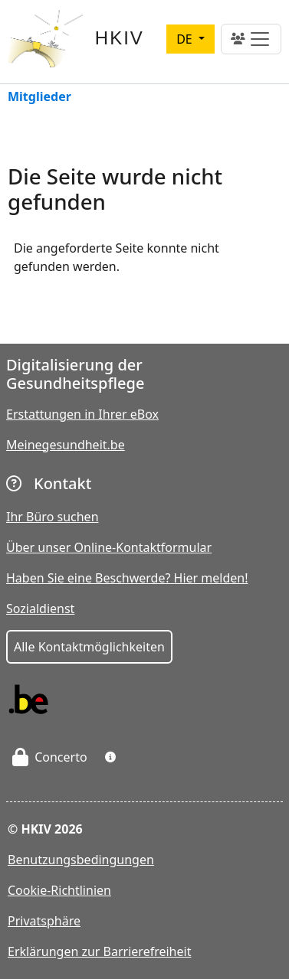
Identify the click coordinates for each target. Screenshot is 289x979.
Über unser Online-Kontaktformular (109, 547)
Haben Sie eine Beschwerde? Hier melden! (127, 577)
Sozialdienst (40, 608)
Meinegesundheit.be (65, 444)
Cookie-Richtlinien (59, 890)
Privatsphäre (44, 920)
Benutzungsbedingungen (81, 859)
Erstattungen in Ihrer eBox (82, 414)
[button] (110, 757)
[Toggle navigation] (251, 39)
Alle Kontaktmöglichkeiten (89, 646)
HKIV (119, 38)
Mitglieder (39, 97)
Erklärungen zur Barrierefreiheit (99, 951)
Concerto (49, 757)
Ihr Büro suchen (52, 516)
